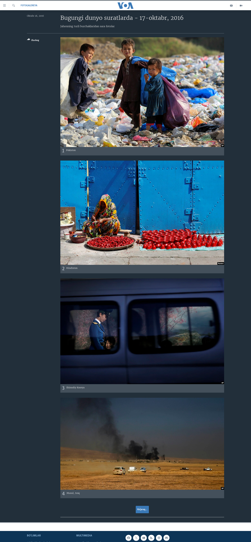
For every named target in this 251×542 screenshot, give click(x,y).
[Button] (33, 40)
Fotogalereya (29, 5)
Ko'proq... (142, 509)
